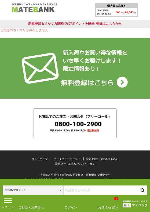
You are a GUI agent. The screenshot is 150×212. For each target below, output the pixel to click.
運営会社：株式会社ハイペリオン (75, 163)
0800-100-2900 (78, 124)
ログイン (70, 207)
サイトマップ (40, 158)
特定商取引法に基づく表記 (102, 158)
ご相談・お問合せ (31, 207)
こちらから (114, 24)
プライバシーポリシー (67, 158)
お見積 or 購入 (108, 203)
